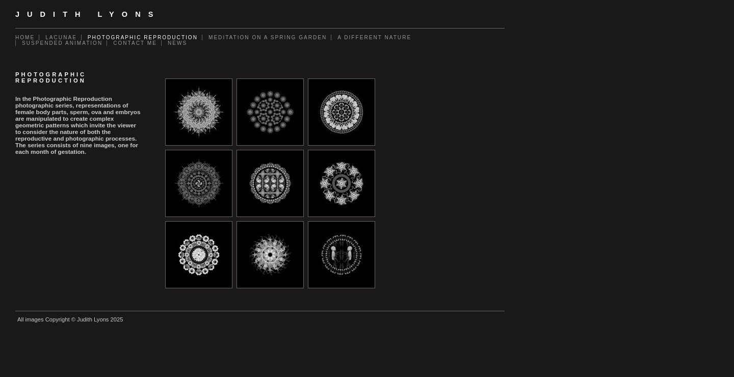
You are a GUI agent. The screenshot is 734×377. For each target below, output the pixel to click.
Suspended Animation (62, 43)
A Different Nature (374, 37)
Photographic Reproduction (143, 37)
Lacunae (61, 37)
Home (25, 37)
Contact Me (135, 43)
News (177, 43)
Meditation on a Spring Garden (267, 37)
